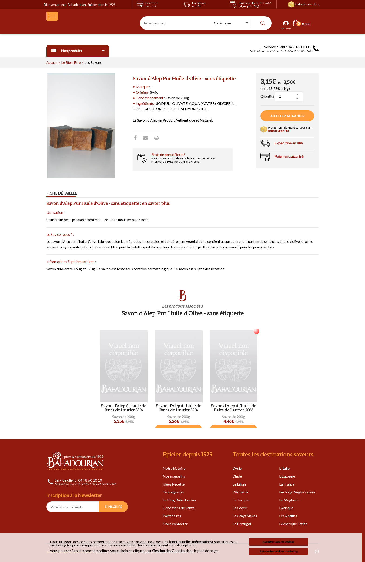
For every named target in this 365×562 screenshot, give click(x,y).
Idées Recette (174, 484)
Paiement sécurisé (288, 156)
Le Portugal (242, 523)
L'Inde (237, 476)
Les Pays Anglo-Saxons (297, 492)
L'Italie (284, 468)
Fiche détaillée (61, 193)
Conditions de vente (178, 508)
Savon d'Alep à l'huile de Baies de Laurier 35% (123, 408)
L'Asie (237, 468)
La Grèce (240, 508)
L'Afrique (286, 508)
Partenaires (172, 516)
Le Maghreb (289, 500)
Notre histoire (174, 468)
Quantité (267, 96)
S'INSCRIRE (113, 507)
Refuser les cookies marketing (278, 551)
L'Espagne (287, 476)
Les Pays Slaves (245, 516)
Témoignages (173, 492)
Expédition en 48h (288, 143)
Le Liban (239, 484)
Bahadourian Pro (307, 4)
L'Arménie (240, 492)
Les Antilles (288, 516)
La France (286, 484)
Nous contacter (175, 523)
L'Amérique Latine (293, 523)
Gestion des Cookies (168, 550)
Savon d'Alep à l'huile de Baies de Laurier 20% (233, 408)
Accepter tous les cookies (278, 541)
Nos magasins (174, 476)
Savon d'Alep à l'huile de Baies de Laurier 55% (178, 408)
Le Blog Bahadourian (179, 500)
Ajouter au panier (287, 116)
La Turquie (241, 500)
